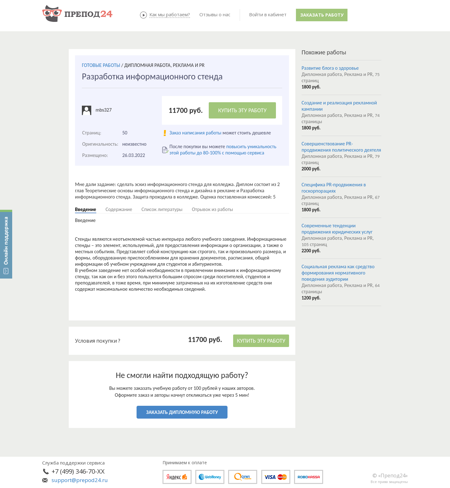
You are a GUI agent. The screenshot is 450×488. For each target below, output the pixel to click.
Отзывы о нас (214, 14)
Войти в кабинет (268, 14)
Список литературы (162, 209)
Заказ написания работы (195, 133)
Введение (85, 209)
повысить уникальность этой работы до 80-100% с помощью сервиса (222, 149)
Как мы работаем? (169, 14)
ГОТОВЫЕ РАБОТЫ (101, 65)
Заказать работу (321, 15)
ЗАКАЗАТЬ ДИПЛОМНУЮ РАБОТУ (182, 412)
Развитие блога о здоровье (330, 68)
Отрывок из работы (212, 209)
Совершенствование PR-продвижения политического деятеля (341, 147)
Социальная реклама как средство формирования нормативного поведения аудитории (338, 273)
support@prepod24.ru (80, 480)
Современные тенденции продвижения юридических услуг (337, 229)
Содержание (119, 209)
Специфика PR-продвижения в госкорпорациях (334, 188)
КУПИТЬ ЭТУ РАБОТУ (242, 110)
